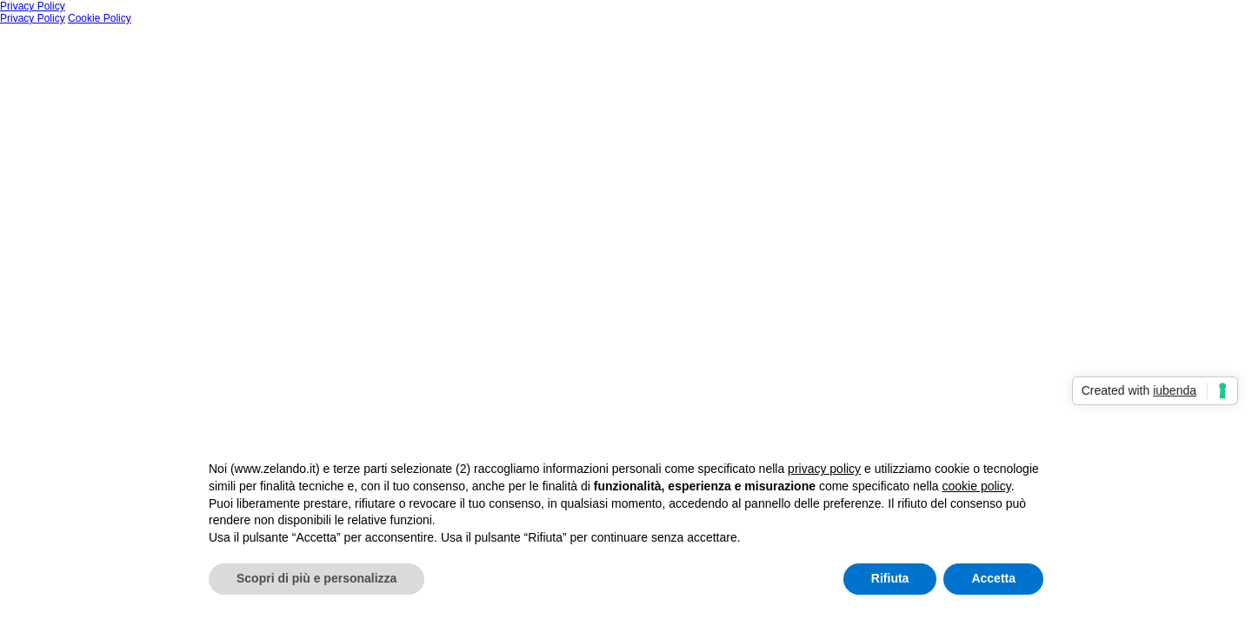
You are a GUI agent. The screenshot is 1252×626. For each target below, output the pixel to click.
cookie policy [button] (976, 486)
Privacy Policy (32, 6)
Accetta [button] (993, 578)
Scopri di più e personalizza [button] (316, 578)
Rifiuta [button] (890, 578)
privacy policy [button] (824, 469)
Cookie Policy (99, 18)
